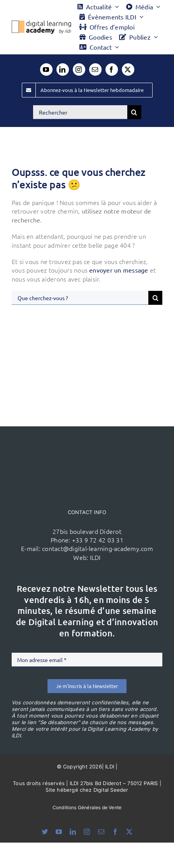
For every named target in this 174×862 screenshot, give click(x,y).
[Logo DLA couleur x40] (41, 23)
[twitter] (128, 69)
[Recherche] (134, 112)
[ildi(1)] (87, 441)
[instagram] (79, 69)
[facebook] (111, 69)
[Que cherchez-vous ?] (80, 298)
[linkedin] (62, 69)
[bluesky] (45, 832)
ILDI (95, 557)
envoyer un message (118, 270)
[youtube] (46, 69)
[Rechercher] (80, 112)
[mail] (95, 69)
